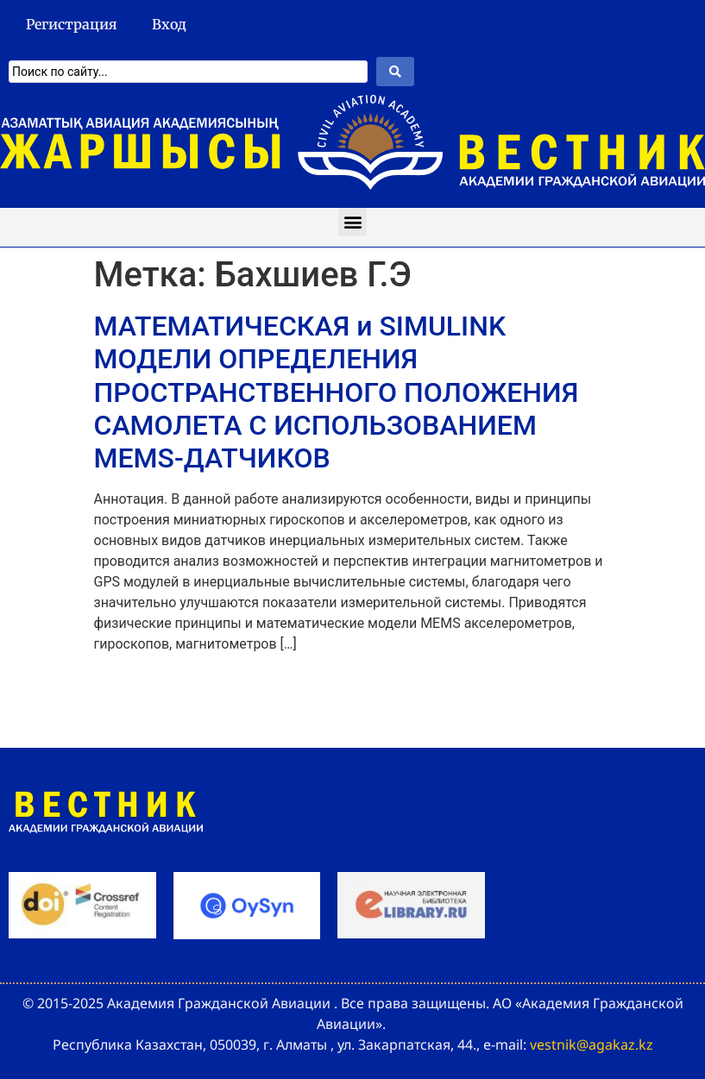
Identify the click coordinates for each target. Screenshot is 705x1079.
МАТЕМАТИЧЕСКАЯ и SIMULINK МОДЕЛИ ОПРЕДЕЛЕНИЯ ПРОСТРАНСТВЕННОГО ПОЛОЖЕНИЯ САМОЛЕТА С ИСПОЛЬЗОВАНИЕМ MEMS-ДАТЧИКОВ (336, 392)
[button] (352, 222)
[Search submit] (395, 71)
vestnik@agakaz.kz (591, 1044)
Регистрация (71, 24)
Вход (169, 24)
